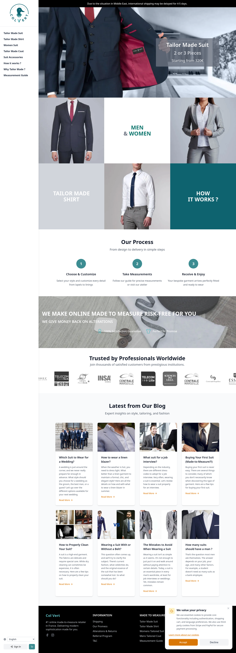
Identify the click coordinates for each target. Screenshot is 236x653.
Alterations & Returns (105, 631)
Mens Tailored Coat (150, 636)
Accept (183, 642)
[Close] (228, 608)
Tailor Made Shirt (14, 39)
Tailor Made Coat (14, 51)
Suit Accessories (13, 57)
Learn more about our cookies (184, 634)
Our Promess (100, 626)
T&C (95, 640)
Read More (66, 500)
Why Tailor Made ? (14, 69)
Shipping (98, 621)
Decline (214, 642)
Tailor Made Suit (13, 33)
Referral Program (102, 636)
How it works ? (12, 63)
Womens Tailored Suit (152, 631)
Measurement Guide (16, 75)
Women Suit (11, 45)
